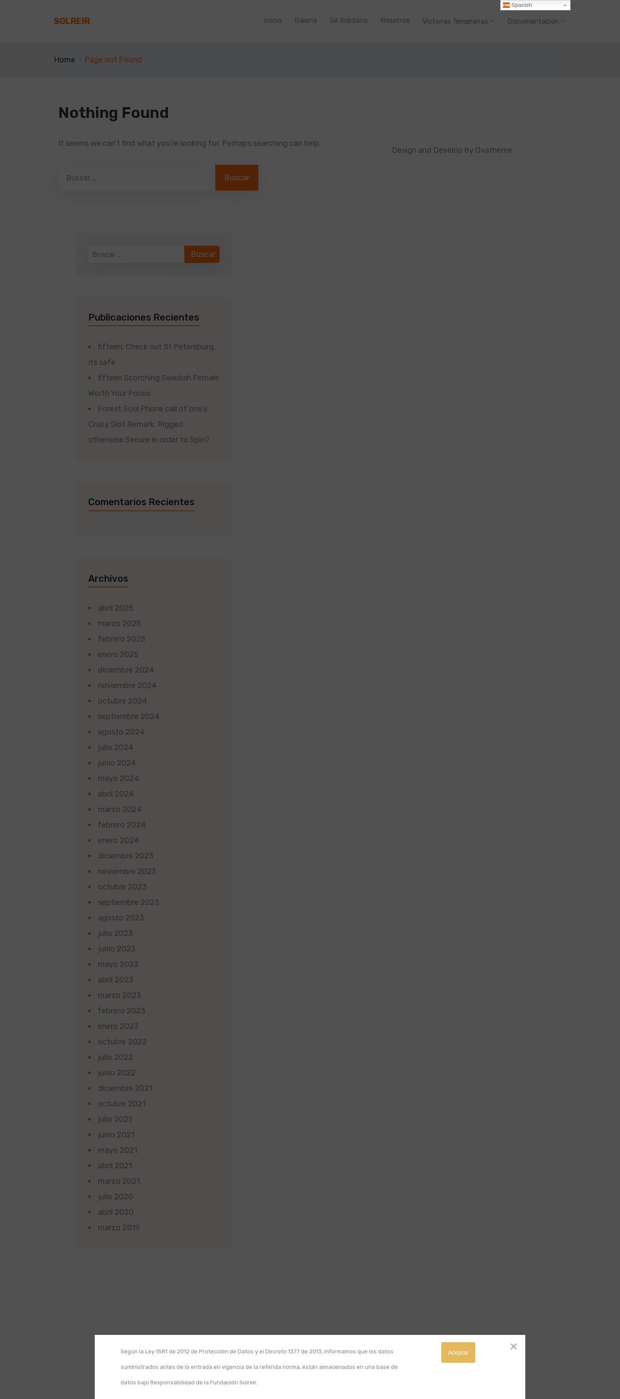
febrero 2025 (122, 639)
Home (64, 60)
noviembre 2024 (127, 685)
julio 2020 (115, 1196)
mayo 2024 (118, 778)
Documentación (533, 21)
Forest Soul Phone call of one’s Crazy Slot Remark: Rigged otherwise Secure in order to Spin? (149, 424)
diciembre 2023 (126, 856)
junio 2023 (117, 949)
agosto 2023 (121, 918)
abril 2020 (115, 1212)
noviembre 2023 (127, 871)
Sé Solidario (349, 20)
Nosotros (395, 20)
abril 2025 (115, 608)
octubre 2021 (122, 1104)
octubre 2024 (122, 701)
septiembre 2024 (129, 716)
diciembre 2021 (125, 1088)
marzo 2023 (119, 995)
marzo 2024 (120, 809)
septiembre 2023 (128, 902)
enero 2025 (118, 654)
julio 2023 (115, 933)
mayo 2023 (118, 964)
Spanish (517, 5)
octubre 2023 (122, 887)
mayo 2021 (117, 1150)
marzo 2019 (119, 1227)
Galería (305, 20)
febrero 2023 (122, 1011)
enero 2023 (118, 1026)
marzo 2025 (119, 623)
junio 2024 (117, 763)
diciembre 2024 (126, 670)
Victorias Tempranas (455, 21)
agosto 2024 (121, 732)
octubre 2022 (122, 1042)
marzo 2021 (119, 1181)
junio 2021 (116, 1135)
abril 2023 (115, 980)
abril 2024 (116, 794)
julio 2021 (115, 1119)
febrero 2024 (122, 825)
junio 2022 (117, 1073)
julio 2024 (115, 747)
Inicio (273, 20)
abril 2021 (115, 1165)
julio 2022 (115, 1057)
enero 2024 (118, 840)
